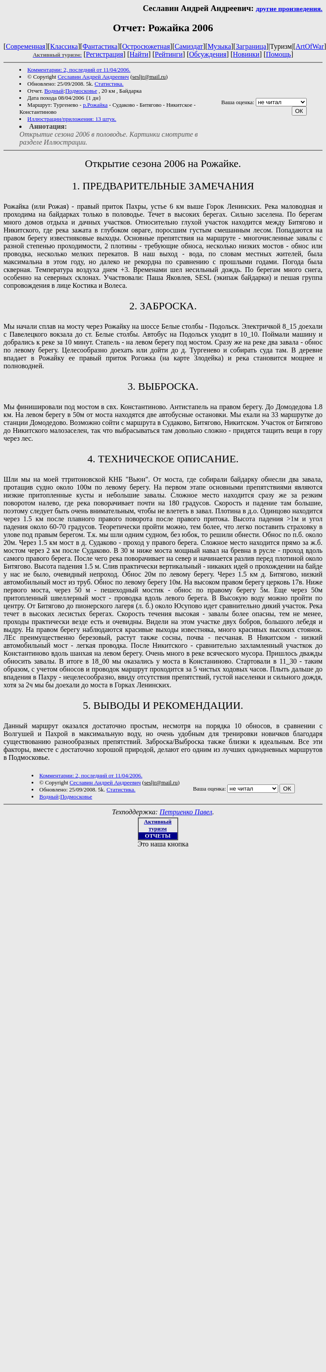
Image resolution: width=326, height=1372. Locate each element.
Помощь (278, 54)
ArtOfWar (310, 46)
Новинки (246, 54)
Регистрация (104, 54)
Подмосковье (81, 90)
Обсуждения (207, 54)
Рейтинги (169, 54)
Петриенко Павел (186, 812)
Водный (54, 90)
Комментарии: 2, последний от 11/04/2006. (78, 69)
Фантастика (100, 46)
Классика (64, 46)
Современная (25, 46)
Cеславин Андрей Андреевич (93, 76)
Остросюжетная (146, 46)
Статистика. (109, 83)
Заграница (251, 46)
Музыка (219, 46)
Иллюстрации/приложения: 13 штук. (71, 119)
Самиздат (189, 46)
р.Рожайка (95, 105)
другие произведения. (289, 8)
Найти (138, 54)
